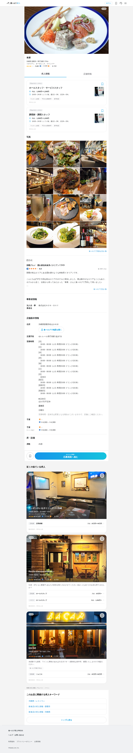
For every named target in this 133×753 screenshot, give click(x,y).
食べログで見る (99, 289)
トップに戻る (66, 720)
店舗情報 (87, 74)
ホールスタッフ (41, 593)
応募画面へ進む (70, 456)
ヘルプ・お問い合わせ (16, 735)
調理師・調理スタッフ (39, 115)
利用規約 (11, 741)
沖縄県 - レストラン (37, 701)
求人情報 (45, 74)
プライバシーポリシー (24, 741)
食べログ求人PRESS (15, 731)
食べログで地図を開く (53, 330)
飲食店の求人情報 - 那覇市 (39, 706)
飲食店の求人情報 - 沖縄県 (39, 712)
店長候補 (39, 523)
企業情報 (37, 741)
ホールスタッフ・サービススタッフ (45, 88)
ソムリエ (39, 674)
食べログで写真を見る (96, 251)
